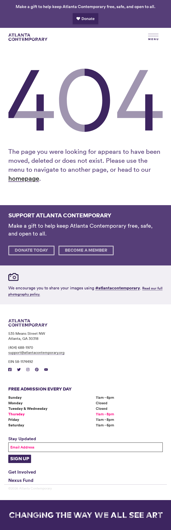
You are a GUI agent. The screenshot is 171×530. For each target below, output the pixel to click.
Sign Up (19, 459)
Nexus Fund (20, 480)
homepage (23, 178)
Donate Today (31, 250)
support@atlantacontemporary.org (36, 352)
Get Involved (22, 472)
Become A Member (86, 250)
